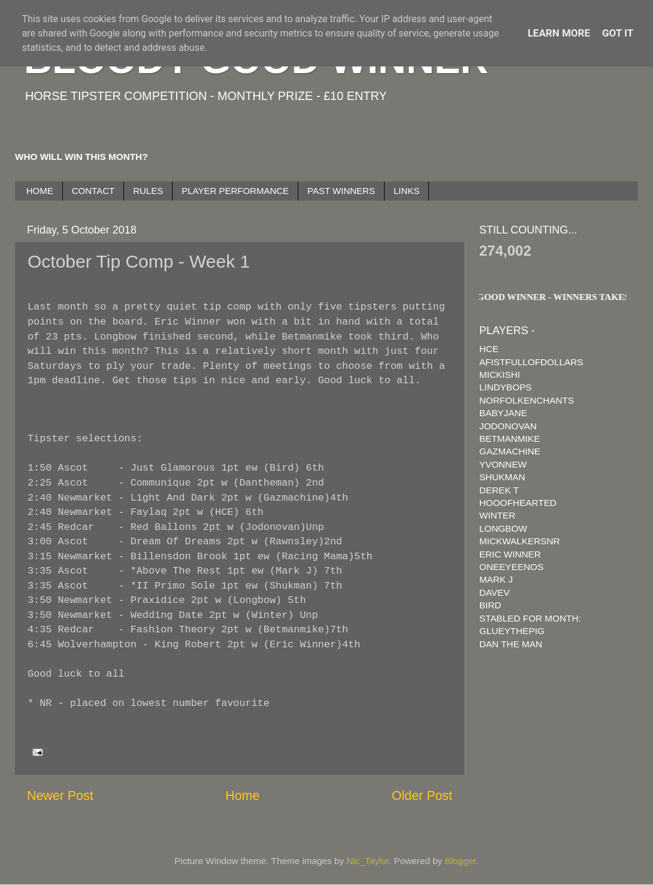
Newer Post (60, 796)
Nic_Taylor (367, 861)
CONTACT (93, 191)
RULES (148, 191)
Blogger (460, 861)
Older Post (422, 796)
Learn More (559, 33)
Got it (617, 33)
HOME (39, 191)
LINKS (406, 191)
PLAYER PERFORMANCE (235, 191)
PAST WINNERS (341, 191)
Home (242, 796)
